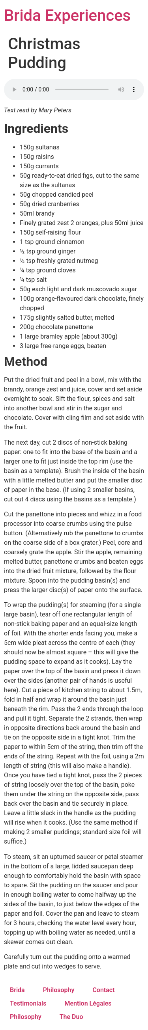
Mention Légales (88, 1003)
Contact (103, 990)
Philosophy (59, 990)
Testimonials (28, 1003)
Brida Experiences (67, 15)
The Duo (71, 1017)
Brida (17, 990)
